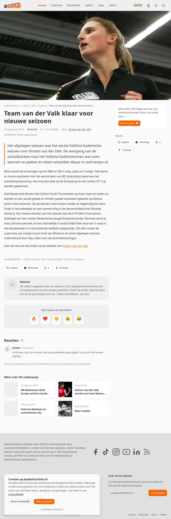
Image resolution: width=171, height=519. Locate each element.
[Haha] (79, 320)
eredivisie (56, 5)
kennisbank (73, 5)
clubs (101, 5)
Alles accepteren (44, 501)
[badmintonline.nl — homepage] (12, 5)
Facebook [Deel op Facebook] (62, 267)
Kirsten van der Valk (80, 129)
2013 (33, 105)
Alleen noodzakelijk (20, 501)
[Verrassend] (68, 320)
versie (154, 514)
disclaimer (143, 514)
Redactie (32, 129)
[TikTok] (106, 452)
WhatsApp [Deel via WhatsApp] (31, 267)
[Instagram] (116, 452)
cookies (163, 514)
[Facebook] (95, 452)
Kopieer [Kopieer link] (12, 267)
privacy (132, 514)
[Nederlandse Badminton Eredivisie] (138, 5)
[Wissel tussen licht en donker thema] (156, 5)
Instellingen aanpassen (52, 509)
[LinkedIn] (136, 452)
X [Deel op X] (46, 267)
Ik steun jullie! (129, 123)
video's (113, 5)
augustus (42, 105)
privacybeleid (15, 494)
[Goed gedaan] (56, 320)
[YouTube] (126, 452)
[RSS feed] (147, 452)
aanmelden (157, 493)
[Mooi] (45, 320)
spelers (89, 5)
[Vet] (34, 320)
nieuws (42, 5)
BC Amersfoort (71, 176)
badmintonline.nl (12, 105)
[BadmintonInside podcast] (148, 5)
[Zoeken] (163, 5)
